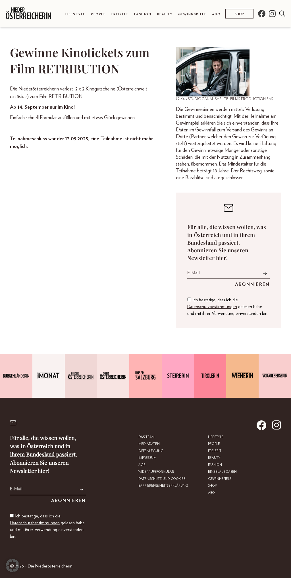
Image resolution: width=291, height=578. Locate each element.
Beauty (165, 14)
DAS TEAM (148, 437)
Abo (216, 14)
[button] (12, 565)
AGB (143, 464)
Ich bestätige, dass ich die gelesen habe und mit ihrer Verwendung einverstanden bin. (227, 307)
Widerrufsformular (157, 471)
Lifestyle (75, 14)
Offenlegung (152, 450)
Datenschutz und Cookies (163, 478)
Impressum (149, 457)
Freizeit (120, 14)
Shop (239, 14)
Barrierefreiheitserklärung (164, 485)
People (98, 14)
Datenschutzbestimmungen (212, 306)
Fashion (142, 14)
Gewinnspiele (192, 14)
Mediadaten (150, 443)
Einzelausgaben (223, 471)
